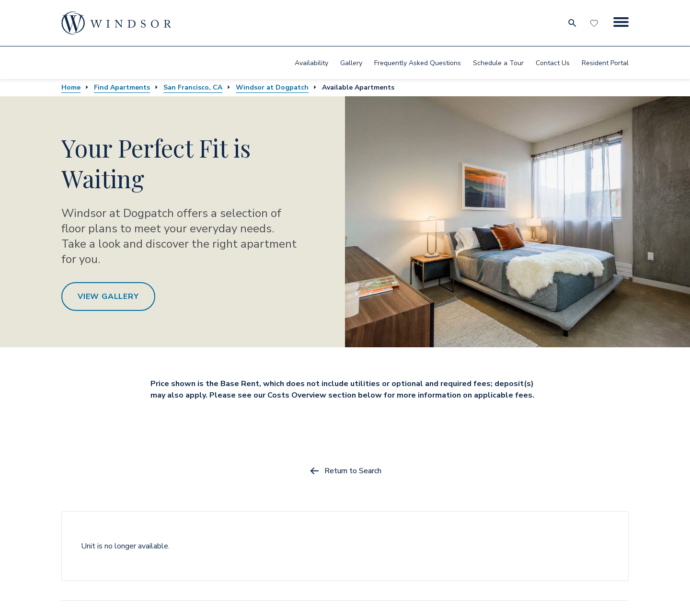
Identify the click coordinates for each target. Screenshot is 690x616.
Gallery (351, 63)
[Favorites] (595, 23)
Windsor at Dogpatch (272, 87)
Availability (311, 63)
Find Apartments (122, 87)
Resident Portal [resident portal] (605, 63)
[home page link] (116, 23)
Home (70, 87)
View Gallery (108, 296)
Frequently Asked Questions (417, 63)
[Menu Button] (621, 23)
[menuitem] (311, 62)
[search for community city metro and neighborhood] (572, 23)
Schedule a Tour (498, 63)
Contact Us (553, 63)
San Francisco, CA (192, 87)
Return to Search (345, 471)
